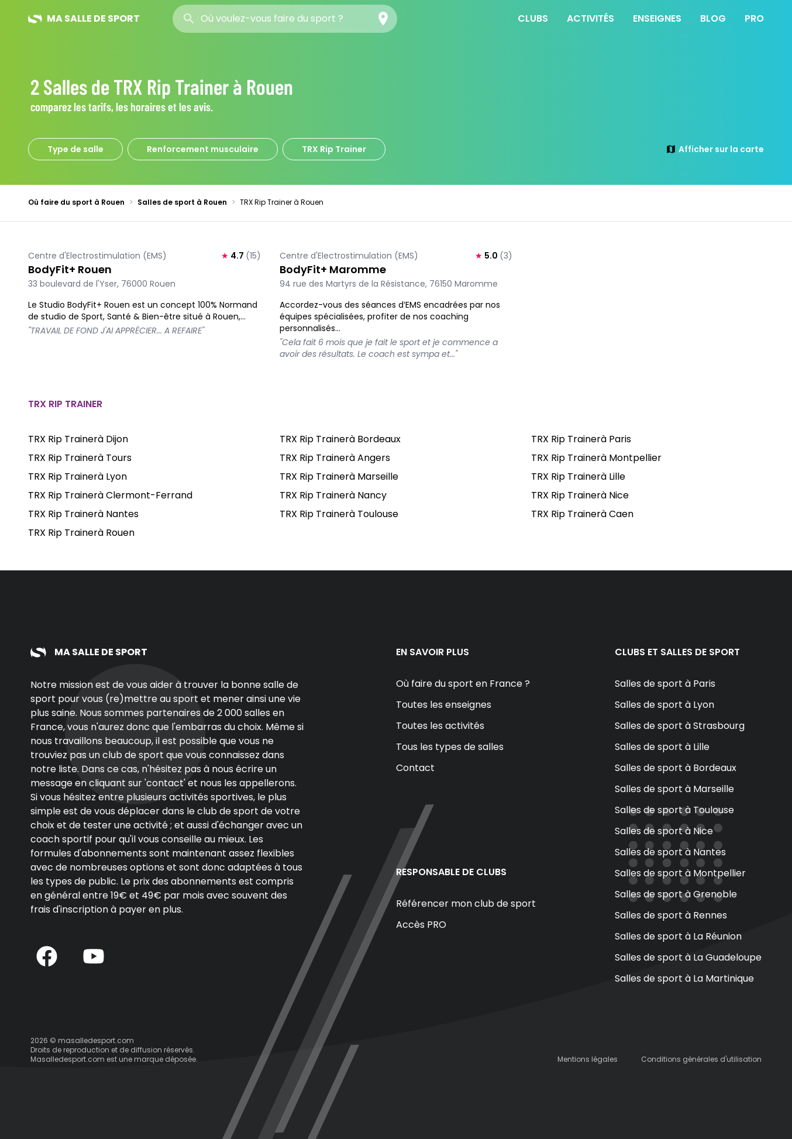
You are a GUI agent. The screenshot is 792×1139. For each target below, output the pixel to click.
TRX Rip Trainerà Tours (80, 457)
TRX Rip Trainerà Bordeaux (340, 439)
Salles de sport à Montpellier (680, 873)
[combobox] (285, 19)
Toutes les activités (440, 725)
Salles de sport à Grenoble (676, 894)
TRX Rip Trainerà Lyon (77, 476)
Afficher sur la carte (715, 149)
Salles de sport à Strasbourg (680, 725)
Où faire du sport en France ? (463, 683)
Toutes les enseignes (443, 704)
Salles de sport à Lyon (664, 704)
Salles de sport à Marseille (674, 789)
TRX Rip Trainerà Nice (580, 495)
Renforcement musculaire (203, 149)
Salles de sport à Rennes (671, 915)
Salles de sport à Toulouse (674, 810)
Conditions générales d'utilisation (701, 1059)
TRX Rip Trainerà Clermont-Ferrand (110, 495)
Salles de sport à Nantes (670, 852)
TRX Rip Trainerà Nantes (83, 514)
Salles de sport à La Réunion (678, 936)
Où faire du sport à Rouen (76, 202)
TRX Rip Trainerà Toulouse (339, 514)
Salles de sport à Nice (664, 831)
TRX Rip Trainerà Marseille (339, 476)
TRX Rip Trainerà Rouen (81, 532)
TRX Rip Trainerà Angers (335, 457)
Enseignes (657, 18)
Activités (590, 18)
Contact (415, 768)
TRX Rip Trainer (334, 149)
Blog (713, 18)
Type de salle (75, 149)
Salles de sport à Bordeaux (675, 768)
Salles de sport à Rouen (182, 202)
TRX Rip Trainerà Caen (582, 514)
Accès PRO (421, 924)
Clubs (533, 18)
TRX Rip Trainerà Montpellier (596, 457)
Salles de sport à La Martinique (684, 978)
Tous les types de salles (450, 746)
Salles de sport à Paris (665, 683)
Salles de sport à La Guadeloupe (688, 957)
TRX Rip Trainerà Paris (581, 439)
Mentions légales (587, 1059)
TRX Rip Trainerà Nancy (333, 495)
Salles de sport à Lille (662, 746)
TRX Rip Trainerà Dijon (78, 439)
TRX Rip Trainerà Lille (578, 476)
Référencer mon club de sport (466, 903)
